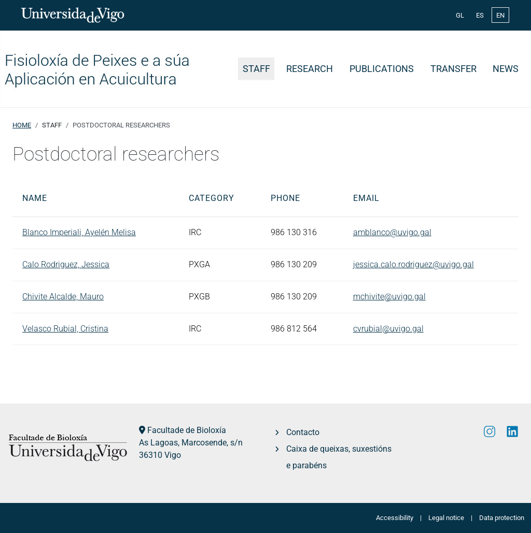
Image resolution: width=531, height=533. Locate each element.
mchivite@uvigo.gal (389, 296)
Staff (256, 69)
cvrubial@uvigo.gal (388, 329)
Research (309, 69)
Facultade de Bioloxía (186, 430)
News (506, 69)
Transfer (453, 69)
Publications (382, 69)
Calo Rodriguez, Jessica (65, 264)
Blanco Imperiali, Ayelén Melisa (79, 232)
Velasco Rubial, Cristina (65, 329)
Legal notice (446, 518)
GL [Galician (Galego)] (460, 15)
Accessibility (394, 518)
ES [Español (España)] (480, 15)
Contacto (302, 432)
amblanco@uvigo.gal (392, 232)
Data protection (501, 518)
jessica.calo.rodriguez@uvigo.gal (413, 264)
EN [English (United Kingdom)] (500, 15)
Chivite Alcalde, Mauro (63, 296)
